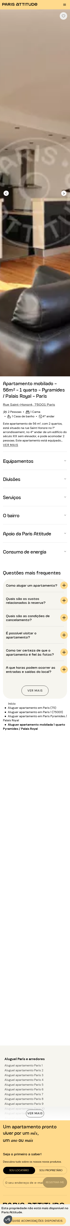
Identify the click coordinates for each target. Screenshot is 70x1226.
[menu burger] (64, 4)
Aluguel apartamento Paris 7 (23, 1094)
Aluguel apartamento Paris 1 (23, 1065)
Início (11, 704)
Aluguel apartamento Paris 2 (23, 1070)
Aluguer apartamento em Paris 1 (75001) (35, 712)
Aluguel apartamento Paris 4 (23, 1080)
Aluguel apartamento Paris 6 (23, 1089)
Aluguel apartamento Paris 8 (23, 1099)
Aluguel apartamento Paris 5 (23, 1085)
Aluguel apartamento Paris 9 (23, 1104)
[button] (7, 1219)
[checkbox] (63, 16)
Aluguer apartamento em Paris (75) (32, 708)
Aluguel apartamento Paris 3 (23, 1075)
